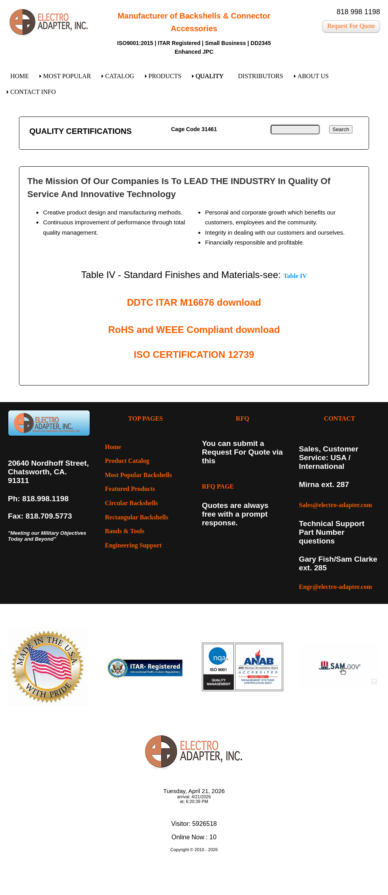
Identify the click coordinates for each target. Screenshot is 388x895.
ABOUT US (313, 76)
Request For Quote (351, 26)
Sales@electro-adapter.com (335, 505)
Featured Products (130, 488)
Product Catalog (127, 460)
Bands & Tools (125, 531)
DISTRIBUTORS (260, 76)
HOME (19, 76)
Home (113, 447)
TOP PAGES (145, 418)
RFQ (242, 418)
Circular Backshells (131, 503)
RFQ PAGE (218, 486)
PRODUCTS (165, 76)
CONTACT (339, 418)
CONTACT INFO (33, 91)
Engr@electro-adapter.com (335, 586)
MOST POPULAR (67, 76)
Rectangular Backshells (136, 517)
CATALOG (119, 76)
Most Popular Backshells (138, 475)
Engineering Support (133, 545)
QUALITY (210, 76)
